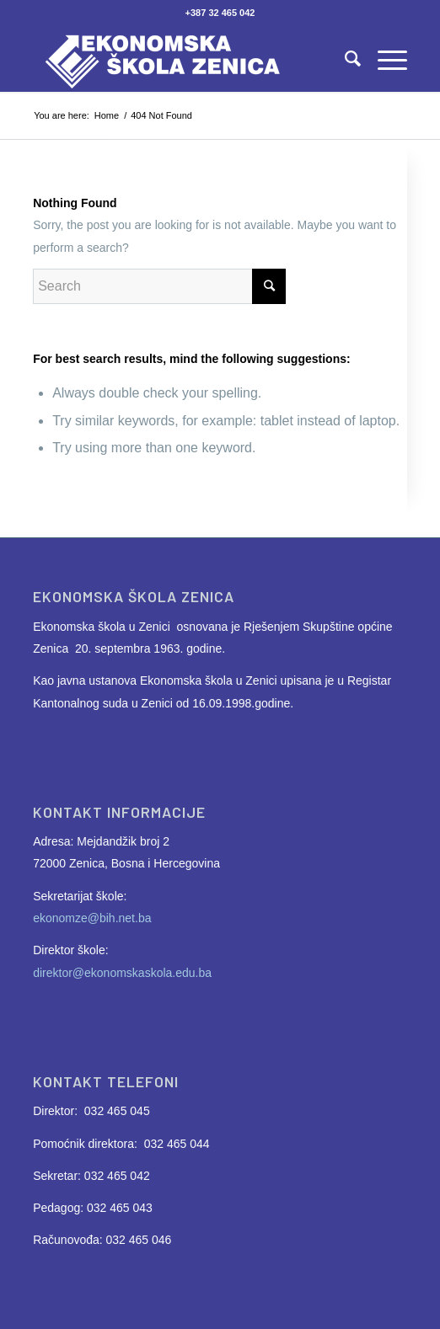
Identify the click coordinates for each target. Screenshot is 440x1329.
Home (106, 115)
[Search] (344, 58)
